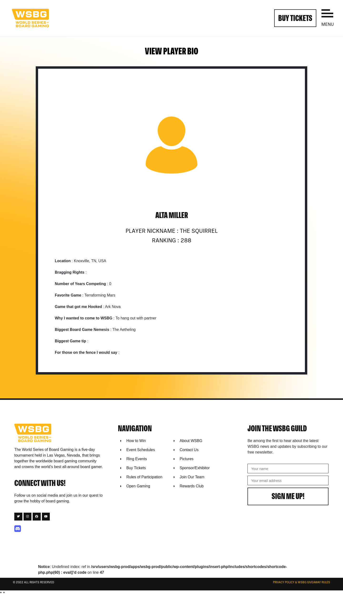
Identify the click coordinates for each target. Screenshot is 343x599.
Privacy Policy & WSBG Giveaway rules (301, 582)
